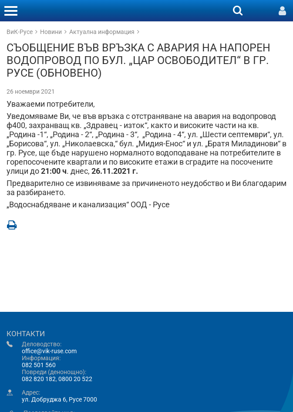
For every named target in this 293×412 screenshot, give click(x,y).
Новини (51, 31)
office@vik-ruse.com (49, 351)
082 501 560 (39, 364)
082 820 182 (39, 378)
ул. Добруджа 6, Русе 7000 (59, 399)
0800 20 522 (75, 378)
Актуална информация (102, 31)
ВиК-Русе (20, 31)
